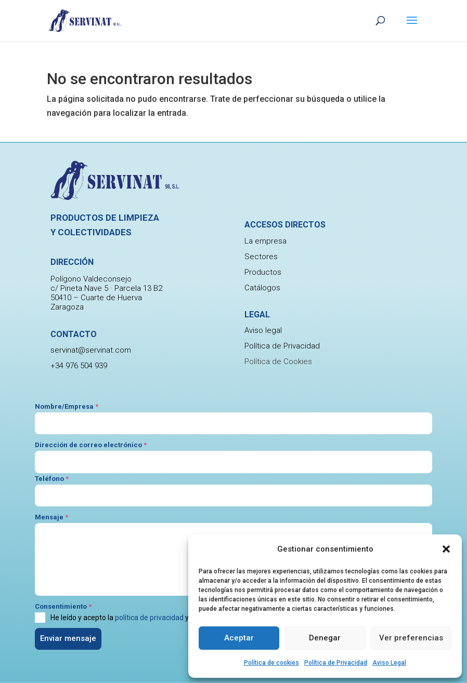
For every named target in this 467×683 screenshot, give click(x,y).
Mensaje (51, 517)
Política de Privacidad (335, 662)
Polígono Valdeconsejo (91, 279)
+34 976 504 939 (78, 365)
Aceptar (239, 637)
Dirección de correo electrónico (91, 445)
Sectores (261, 256)
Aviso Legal (389, 662)
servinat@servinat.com (90, 350)
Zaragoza (67, 307)
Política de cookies (271, 662)
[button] (446, 549)
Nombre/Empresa (66, 406)
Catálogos (262, 287)
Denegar (325, 637)
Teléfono (52, 479)
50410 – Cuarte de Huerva (96, 297)
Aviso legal (263, 330)
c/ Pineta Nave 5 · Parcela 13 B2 (106, 288)
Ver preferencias (411, 637)
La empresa (265, 241)
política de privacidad (149, 617)
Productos (262, 272)
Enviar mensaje (68, 638)
